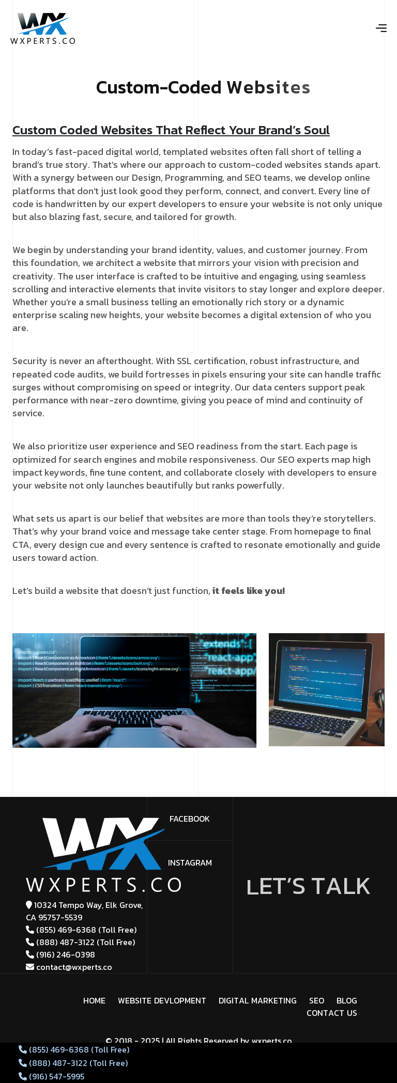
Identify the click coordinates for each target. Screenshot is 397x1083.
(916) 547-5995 (51, 1076)
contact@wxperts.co (69, 967)
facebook (190, 818)
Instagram (190, 862)
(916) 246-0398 (60, 954)
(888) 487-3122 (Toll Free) (80, 942)
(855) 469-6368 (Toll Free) (81, 929)
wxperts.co (272, 1040)
